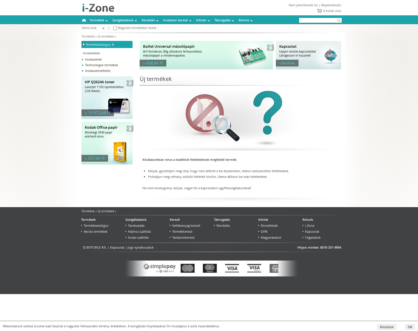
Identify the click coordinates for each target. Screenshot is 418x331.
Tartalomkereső (182, 237)
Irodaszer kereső (175, 20)
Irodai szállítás (137, 237)
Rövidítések (268, 225)
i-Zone (308, 225)
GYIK (263, 231)
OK (410, 327)
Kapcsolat (311, 231)
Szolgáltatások (122, 20)
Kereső (175, 219)
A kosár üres (332, 11)
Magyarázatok (269, 237)
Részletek (387, 327)
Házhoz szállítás (138, 231)
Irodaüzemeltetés (97, 70)
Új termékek (106, 36)
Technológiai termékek (101, 65)
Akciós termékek (94, 231)
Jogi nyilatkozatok (141, 247)
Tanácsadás (134, 225)
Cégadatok (312, 237)
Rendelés (148, 20)
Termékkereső (181, 231)
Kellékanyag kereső (185, 225)
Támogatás (222, 20)
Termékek (97, 20)
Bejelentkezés (331, 5)
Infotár (201, 20)
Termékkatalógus (94, 225)
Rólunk (244, 20)
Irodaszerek (93, 59)
